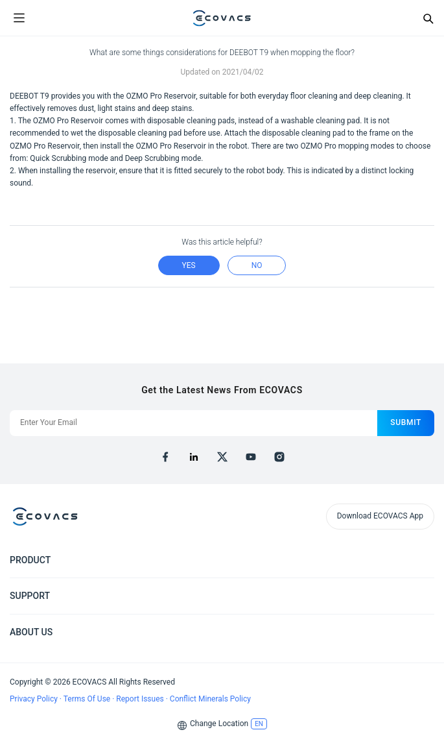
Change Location (219, 723)
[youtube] (251, 457)
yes (189, 265)
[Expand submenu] (424, 559)
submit (405, 422)
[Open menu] (19, 18)
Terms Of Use (88, 698)
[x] (222, 457)
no (257, 265)
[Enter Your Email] (193, 423)
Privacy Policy (35, 698)
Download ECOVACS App (380, 515)
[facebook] (165, 457)
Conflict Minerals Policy (210, 698)
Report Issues (140, 698)
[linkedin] (194, 457)
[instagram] (279, 457)
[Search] (427, 18)
